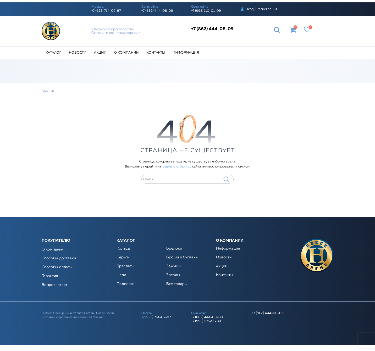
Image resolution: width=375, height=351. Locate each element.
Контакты (155, 52)
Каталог (53, 52)
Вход (250, 9)
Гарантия (50, 276)
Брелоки (174, 249)
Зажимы (173, 266)
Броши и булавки (182, 257)
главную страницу (176, 166)
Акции (100, 52)
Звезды (173, 275)
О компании (126, 52)
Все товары (177, 284)
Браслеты (125, 266)
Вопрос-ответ (54, 285)
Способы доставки (59, 258)
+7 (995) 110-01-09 (206, 10)
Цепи (121, 275)
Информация (186, 52)
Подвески (125, 284)
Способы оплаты (57, 267)
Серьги (122, 257)
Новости (77, 52)
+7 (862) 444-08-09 (157, 10)
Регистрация (267, 9)
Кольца (123, 249)
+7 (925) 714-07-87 (106, 10)
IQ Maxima (96, 317)
